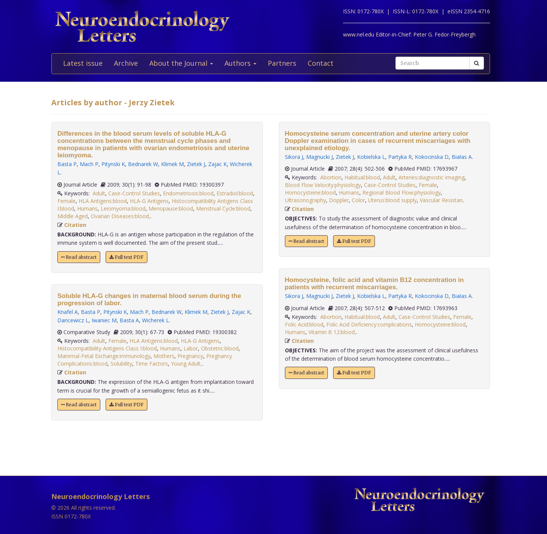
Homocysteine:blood (310, 192)
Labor (190, 348)
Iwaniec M (104, 320)
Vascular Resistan (441, 200)
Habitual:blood (362, 177)
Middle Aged (72, 216)
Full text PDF (126, 257)
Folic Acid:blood (304, 324)
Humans (87, 208)
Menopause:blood (171, 208)
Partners (282, 63)
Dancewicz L (73, 320)
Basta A (129, 320)
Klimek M (172, 164)
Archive (126, 63)
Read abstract (78, 257)
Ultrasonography (305, 200)
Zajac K (217, 164)
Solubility (121, 363)
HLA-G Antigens (149, 200)
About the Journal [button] (181, 63)
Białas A (462, 156)
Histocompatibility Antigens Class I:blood (107, 348)
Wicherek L (155, 320)
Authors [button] (240, 63)
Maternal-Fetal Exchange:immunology (103, 356)
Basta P (67, 164)
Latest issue (83, 63)
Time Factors (151, 363)
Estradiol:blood (235, 193)
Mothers (163, 356)
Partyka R (400, 156)
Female (66, 200)
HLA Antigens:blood (103, 200)
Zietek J (196, 164)
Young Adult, (186, 363)
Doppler (339, 200)
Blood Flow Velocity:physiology (323, 185)
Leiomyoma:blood (123, 208)
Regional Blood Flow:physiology (401, 192)
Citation (75, 224)
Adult (99, 193)
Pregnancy (190, 356)
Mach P (89, 164)
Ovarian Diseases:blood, (120, 216)
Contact (321, 63)
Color (358, 200)
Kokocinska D (432, 156)
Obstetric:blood (220, 348)
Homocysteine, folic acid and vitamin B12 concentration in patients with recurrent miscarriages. (374, 283)
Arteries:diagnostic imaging (431, 177)
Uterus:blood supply (392, 200)
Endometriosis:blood (188, 193)
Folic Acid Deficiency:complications (369, 324)
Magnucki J (319, 156)
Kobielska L (371, 156)
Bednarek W (143, 164)
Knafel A (67, 311)
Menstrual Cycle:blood (223, 208)
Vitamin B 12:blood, (332, 332)
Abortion (330, 177)
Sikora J (294, 156)
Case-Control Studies (134, 193)
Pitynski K (113, 164)
